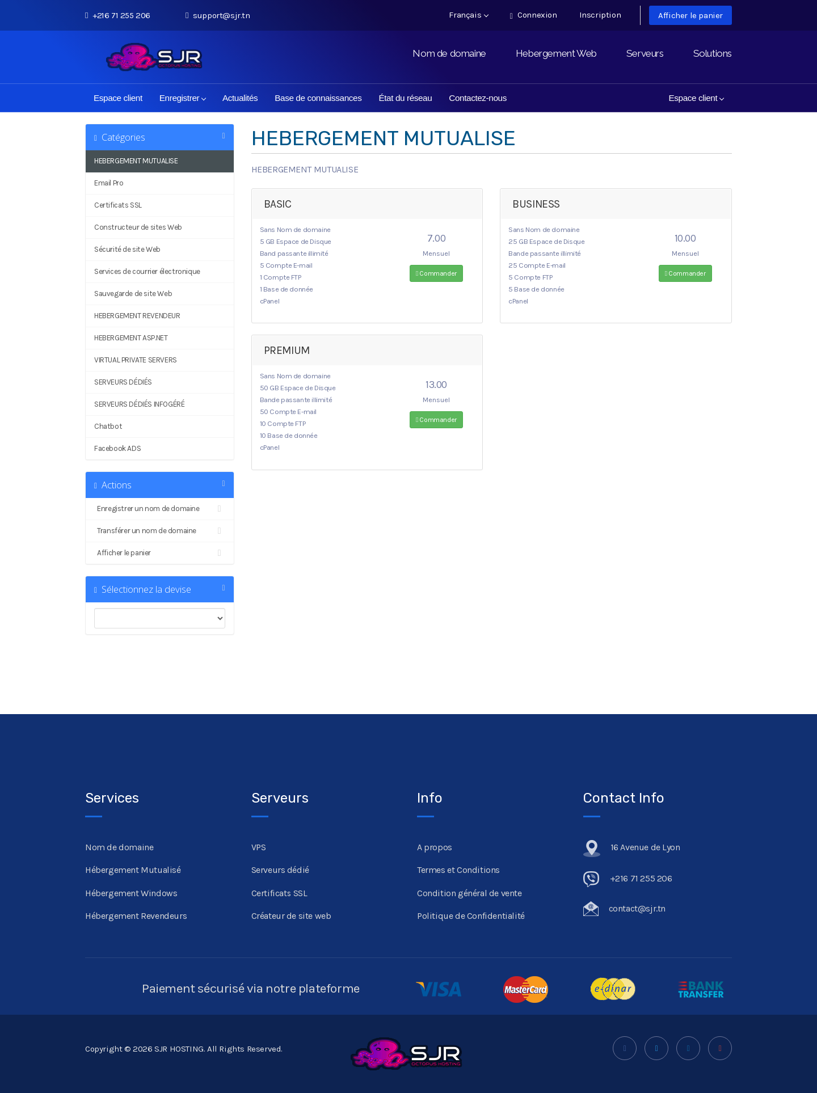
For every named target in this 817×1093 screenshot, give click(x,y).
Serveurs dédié (280, 869)
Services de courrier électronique (147, 271)
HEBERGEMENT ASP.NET (130, 338)
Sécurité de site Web (127, 249)
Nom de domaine (449, 53)
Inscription (600, 15)
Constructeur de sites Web (138, 227)
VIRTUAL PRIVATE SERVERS (135, 360)
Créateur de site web (291, 915)
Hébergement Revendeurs (136, 915)
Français (468, 15)
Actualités (240, 98)
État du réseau (405, 98)
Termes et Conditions (458, 869)
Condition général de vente (469, 893)
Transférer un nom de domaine (159, 531)
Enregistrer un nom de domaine (159, 509)
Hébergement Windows (131, 893)
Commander (436, 273)
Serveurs (645, 53)
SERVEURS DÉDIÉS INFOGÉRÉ (139, 404)
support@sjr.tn (218, 15)
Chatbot (108, 426)
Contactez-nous (478, 98)
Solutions (712, 53)
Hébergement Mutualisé (133, 869)
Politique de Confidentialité (471, 915)
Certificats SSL (118, 205)
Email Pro (108, 183)
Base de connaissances (318, 98)
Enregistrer (182, 98)
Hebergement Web (556, 53)
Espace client (118, 98)
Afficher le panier (690, 15)
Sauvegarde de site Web (133, 293)
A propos (434, 847)
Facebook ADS (117, 448)
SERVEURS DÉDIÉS (123, 382)
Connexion (533, 15)
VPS (258, 847)
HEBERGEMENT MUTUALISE (136, 161)
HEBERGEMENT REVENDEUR (137, 315)
